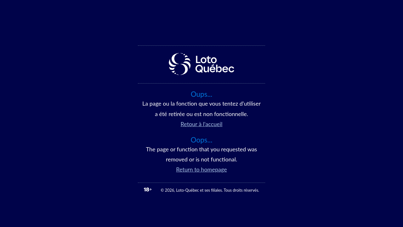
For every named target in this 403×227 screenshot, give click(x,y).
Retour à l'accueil (202, 123)
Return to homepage (201, 169)
